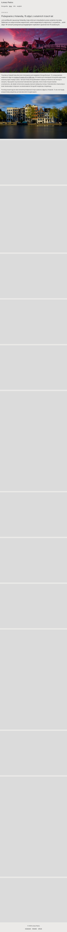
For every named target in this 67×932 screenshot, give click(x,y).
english (19, 6)
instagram (28, 928)
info (14, 6)
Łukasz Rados (7, 2)
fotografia (4, 6)
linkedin (34, 928)
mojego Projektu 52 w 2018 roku (24, 77)
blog (10, 6)
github (40, 928)
